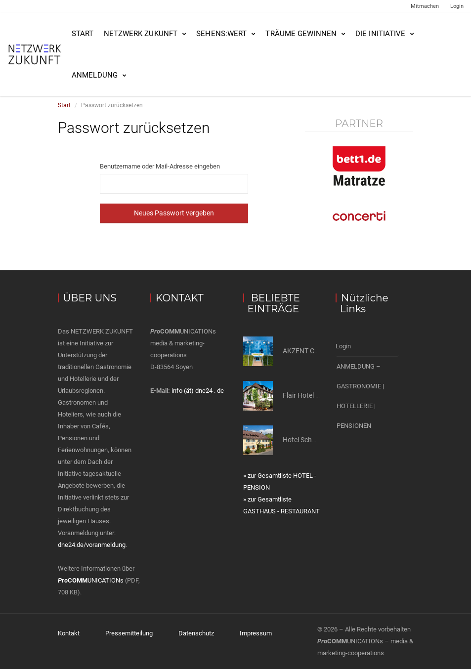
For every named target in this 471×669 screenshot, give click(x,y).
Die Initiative (380, 33)
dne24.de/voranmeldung (92, 544)
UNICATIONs (91, 580)
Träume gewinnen (301, 33)
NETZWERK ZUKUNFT (141, 33)
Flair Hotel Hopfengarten (320, 395)
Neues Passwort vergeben (174, 213)
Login (457, 6)
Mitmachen (425, 6)
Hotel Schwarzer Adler (316, 440)
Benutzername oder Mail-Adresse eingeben (160, 166)
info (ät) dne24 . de (197, 390)
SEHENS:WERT (221, 33)
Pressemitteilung (129, 633)
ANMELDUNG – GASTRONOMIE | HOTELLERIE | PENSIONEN (360, 396)
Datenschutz (196, 633)
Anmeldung (95, 75)
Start (83, 33)
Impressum (256, 633)
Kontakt (69, 633)
